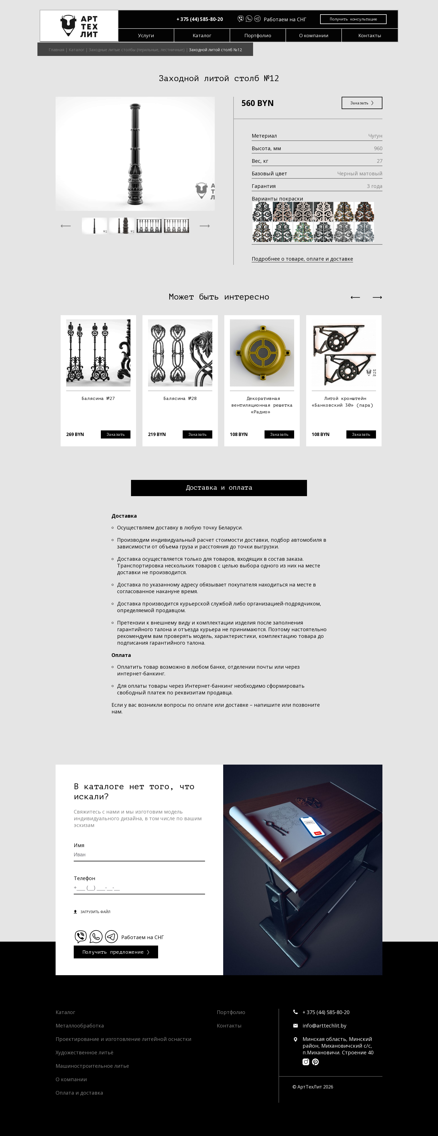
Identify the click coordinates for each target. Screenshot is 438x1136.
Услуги (148, 35)
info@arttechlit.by (324, 1025)
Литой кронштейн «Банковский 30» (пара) (342, 401)
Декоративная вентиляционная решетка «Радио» (262, 405)
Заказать (362, 103)
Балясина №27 (98, 398)
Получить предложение (113, 951)
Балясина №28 (180, 398)
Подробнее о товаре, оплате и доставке (302, 258)
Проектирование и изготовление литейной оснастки (123, 1038)
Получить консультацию (355, 20)
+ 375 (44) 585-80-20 (202, 19)
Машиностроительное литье (92, 1065)
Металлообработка (80, 1025)
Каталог (204, 35)
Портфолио (260, 35)
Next (386, 384)
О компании (316, 35)
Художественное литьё (84, 1052)
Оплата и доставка (79, 1092)
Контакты (372, 35)
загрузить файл (95, 911)
